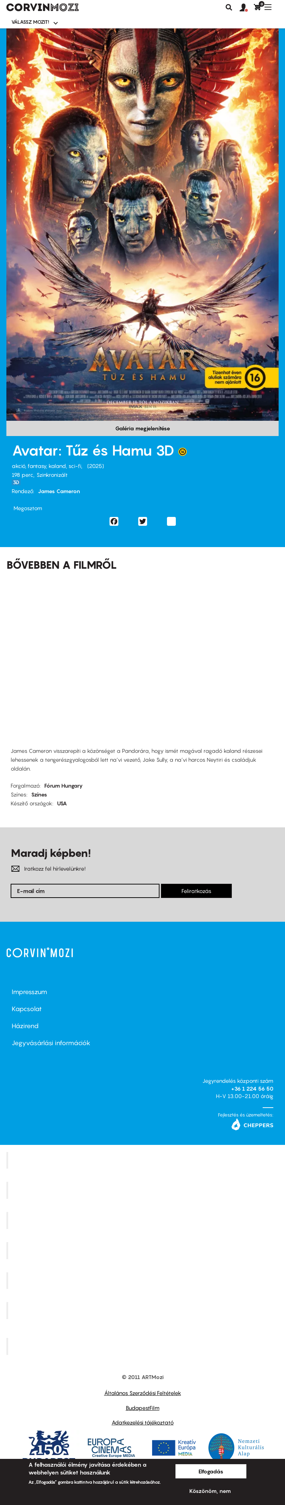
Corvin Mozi (143, 1160)
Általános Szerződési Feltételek (142, 1393)
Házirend (25, 1026)
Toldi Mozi (143, 1346)
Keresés (229, 7)
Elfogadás (211, 1471)
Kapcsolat (27, 1009)
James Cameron (59, 491)
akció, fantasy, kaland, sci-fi (46, 466)
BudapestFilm (143, 1408)
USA (62, 803)
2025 (95, 466)
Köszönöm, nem (210, 1491)
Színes (39, 794)
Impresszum (29, 992)
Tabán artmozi (143, 1310)
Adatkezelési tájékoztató (143, 1422)
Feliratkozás (196, 891)
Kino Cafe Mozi (144, 1190)
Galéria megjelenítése (142, 428)
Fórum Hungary (63, 785)
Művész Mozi (143, 1220)
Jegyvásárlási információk (51, 1043)
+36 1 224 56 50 (252, 1088)
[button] (247, 7)
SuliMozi (143, 1280)
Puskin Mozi (143, 1250)
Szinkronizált (52, 475)
